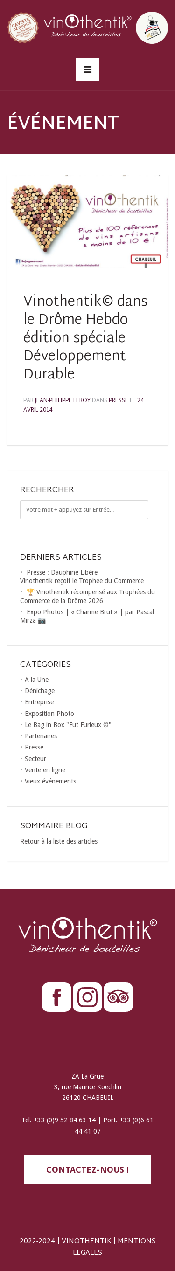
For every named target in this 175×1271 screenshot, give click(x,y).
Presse (118, 401)
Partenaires (41, 736)
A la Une (37, 679)
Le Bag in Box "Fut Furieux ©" (68, 724)
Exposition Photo (49, 713)
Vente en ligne (45, 770)
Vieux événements (50, 781)
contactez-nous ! (87, 1170)
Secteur (35, 759)
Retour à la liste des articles (59, 841)
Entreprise (39, 702)
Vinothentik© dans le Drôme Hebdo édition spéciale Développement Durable (85, 338)
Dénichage (40, 690)
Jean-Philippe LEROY (63, 401)
